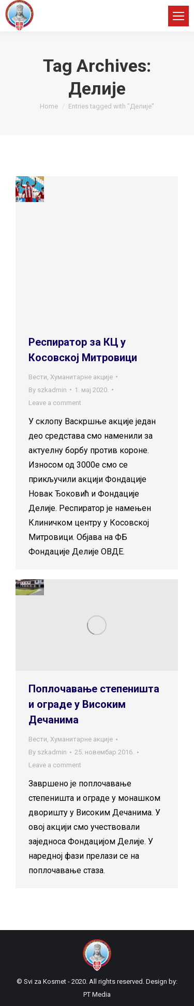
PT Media (97, 994)
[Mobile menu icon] (178, 16)
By (47, 390)
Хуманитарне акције (81, 377)
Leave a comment (54, 403)
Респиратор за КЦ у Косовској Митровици (82, 350)
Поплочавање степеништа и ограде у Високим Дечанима (93, 704)
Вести (37, 377)
